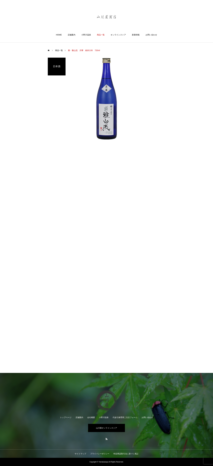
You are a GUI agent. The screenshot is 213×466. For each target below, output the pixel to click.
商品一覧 (101, 35)
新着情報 (136, 35)
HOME (59, 35)
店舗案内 (71, 35)
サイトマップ (80, 454)
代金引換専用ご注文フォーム (125, 417)
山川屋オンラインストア (106, 428)
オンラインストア (118, 35)
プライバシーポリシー (99, 454)
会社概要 (91, 417)
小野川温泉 (86, 35)
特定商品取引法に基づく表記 (125, 454)
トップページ (65, 417)
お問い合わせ (151, 35)
